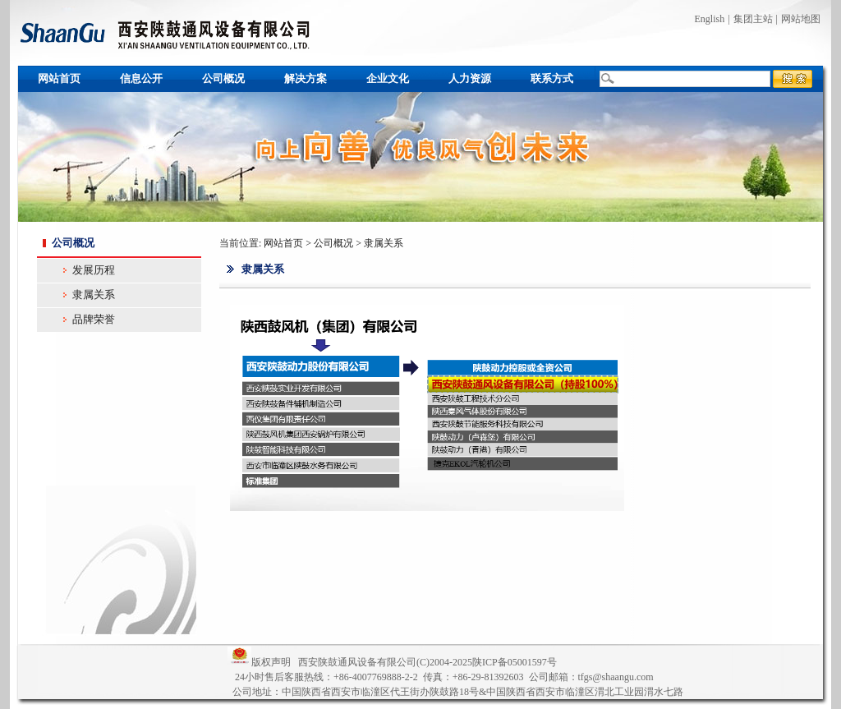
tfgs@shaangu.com (616, 677)
